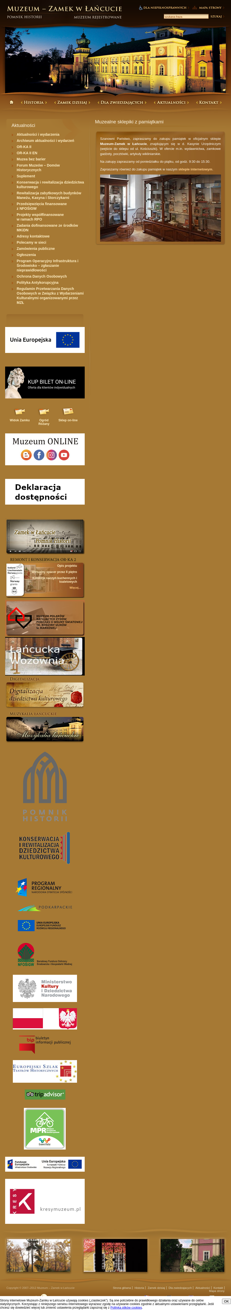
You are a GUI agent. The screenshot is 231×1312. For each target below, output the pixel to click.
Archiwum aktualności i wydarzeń (45, 141)
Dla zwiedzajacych (180, 1287)
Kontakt (218, 1287)
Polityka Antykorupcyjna (38, 282)
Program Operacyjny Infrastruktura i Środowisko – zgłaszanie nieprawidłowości (47, 265)
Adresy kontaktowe (33, 236)
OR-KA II (24, 147)
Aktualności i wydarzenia (38, 134)
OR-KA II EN (27, 153)
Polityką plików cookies (126, 1307)
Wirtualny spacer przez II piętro (54, 572)
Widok (20, 420)
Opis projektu (67, 566)
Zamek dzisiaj (156, 1287)
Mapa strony (217, 1290)
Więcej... (75, 587)
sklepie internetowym (195, 169)
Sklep (68, 420)
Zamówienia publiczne (36, 249)
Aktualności (202, 1287)
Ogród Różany (44, 422)
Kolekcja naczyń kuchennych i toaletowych (55, 580)
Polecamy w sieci (31, 242)
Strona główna (122, 1287)
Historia (139, 1287)
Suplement (26, 176)
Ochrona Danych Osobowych (42, 276)
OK (226, 1301)
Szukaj (217, 16)
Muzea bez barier (31, 159)
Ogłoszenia (26, 255)
